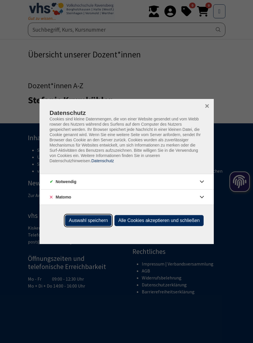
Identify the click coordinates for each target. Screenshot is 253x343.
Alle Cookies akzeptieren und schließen (159, 220)
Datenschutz (102, 160)
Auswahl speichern (88, 220)
